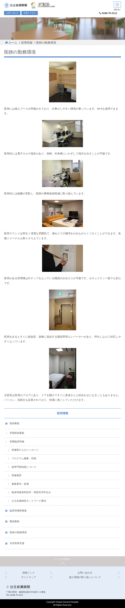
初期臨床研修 (17, 441)
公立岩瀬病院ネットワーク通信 (29, 500)
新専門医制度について (24, 467)
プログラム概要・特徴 (24, 458)
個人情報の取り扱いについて (85, 577)
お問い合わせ (12, 13)
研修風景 (16, 475)
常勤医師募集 (17, 433)
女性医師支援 (17, 543)
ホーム (13, 42)
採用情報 (26, 42)
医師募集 (14, 423)
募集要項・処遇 (20, 483)
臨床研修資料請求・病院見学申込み (31, 492)
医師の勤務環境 (46, 42)
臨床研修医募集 (18, 510)
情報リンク (28, 573)
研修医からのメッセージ (25, 449)
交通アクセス (29, 13)
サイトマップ (28, 577)
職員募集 (14, 521)
